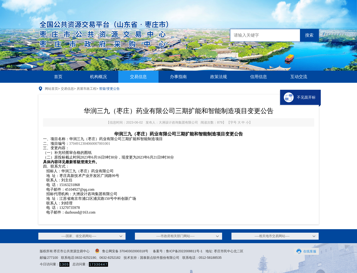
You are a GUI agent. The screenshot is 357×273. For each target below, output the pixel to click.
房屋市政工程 (86, 88)
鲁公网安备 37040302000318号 (121, 251)
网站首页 (51, 88)
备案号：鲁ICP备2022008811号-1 (177, 251)
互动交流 (298, 76)
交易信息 (138, 76)
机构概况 (98, 76)
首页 (58, 76)
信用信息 (258, 76)
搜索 (309, 35)
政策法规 (218, 76)
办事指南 (178, 76)
